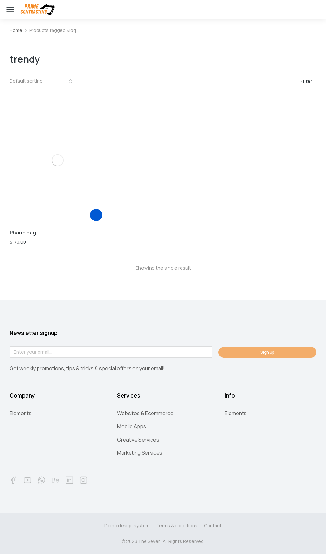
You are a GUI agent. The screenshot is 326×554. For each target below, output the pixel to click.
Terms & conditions (176, 525)
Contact (213, 525)
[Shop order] (41, 81)
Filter (306, 81)
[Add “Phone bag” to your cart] (96, 215)
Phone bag (23, 232)
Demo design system (127, 525)
